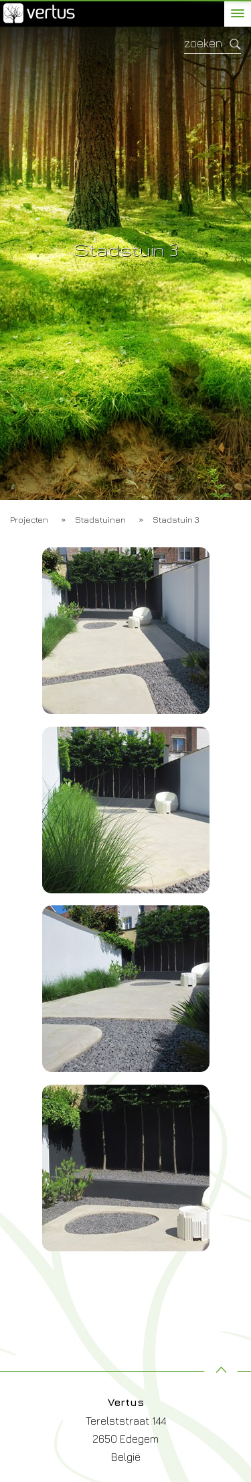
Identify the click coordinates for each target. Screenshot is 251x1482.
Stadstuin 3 (176, 519)
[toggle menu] (237, 13)
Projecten (29, 519)
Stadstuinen (100, 519)
